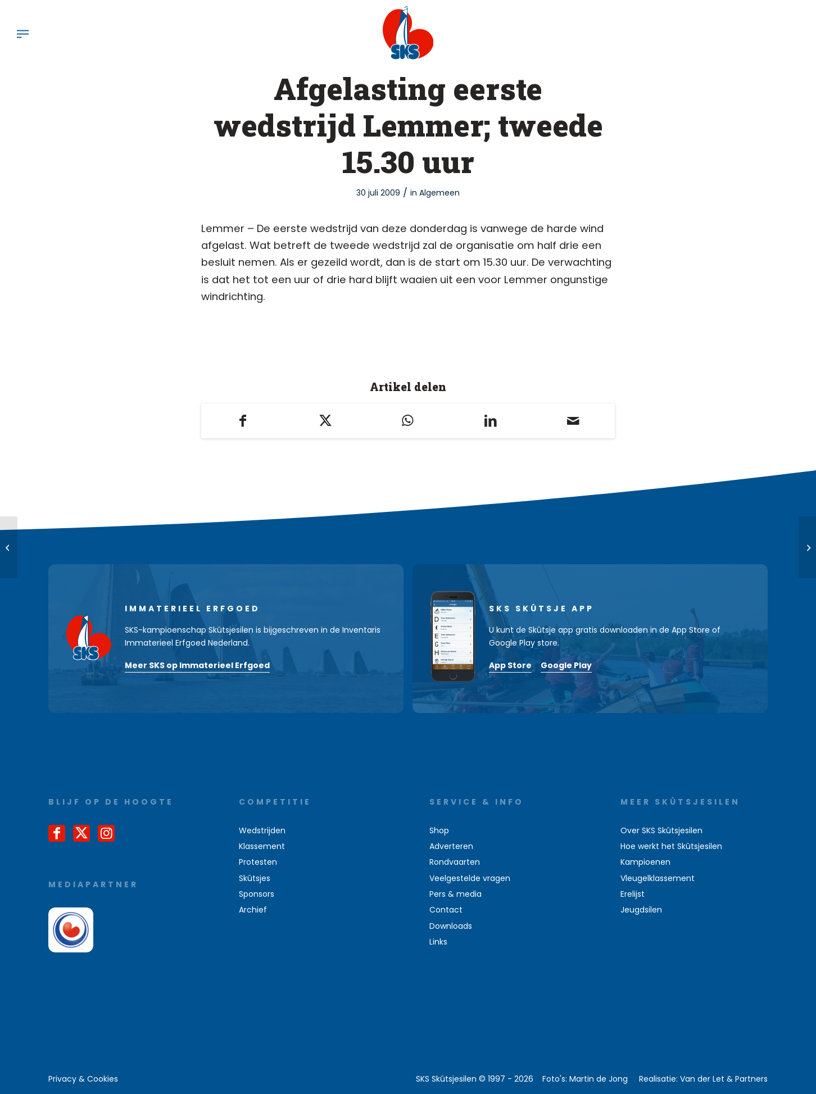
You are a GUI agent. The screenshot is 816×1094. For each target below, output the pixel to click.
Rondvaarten (454, 862)
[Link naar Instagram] (106, 833)
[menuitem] (23, 33)
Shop (439, 830)
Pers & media (455, 894)
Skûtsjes (254, 878)
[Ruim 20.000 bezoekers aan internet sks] (807, 547)
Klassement (262, 846)
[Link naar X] (81, 833)
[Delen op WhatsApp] (407, 420)
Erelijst (632, 894)
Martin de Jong (598, 1078)
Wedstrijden (262, 830)
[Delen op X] (325, 420)
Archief (253, 909)
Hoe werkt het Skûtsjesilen (671, 846)
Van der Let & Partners (724, 1078)
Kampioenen (645, 862)
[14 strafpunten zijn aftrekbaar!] (8, 547)
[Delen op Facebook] (242, 420)
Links (438, 941)
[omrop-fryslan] (70, 929)
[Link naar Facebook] (56, 833)
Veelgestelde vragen (469, 878)
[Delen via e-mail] (573, 420)
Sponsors (256, 894)
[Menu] (23, 33)
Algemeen (439, 192)
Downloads (450, 926)
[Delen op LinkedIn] (491, 420)
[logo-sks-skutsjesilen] (408, 33)
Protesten (258, 862)
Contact (446, 909)
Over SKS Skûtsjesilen (661, 830)
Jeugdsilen (641, 909)
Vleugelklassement (657, 878)
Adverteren (451, 846)
